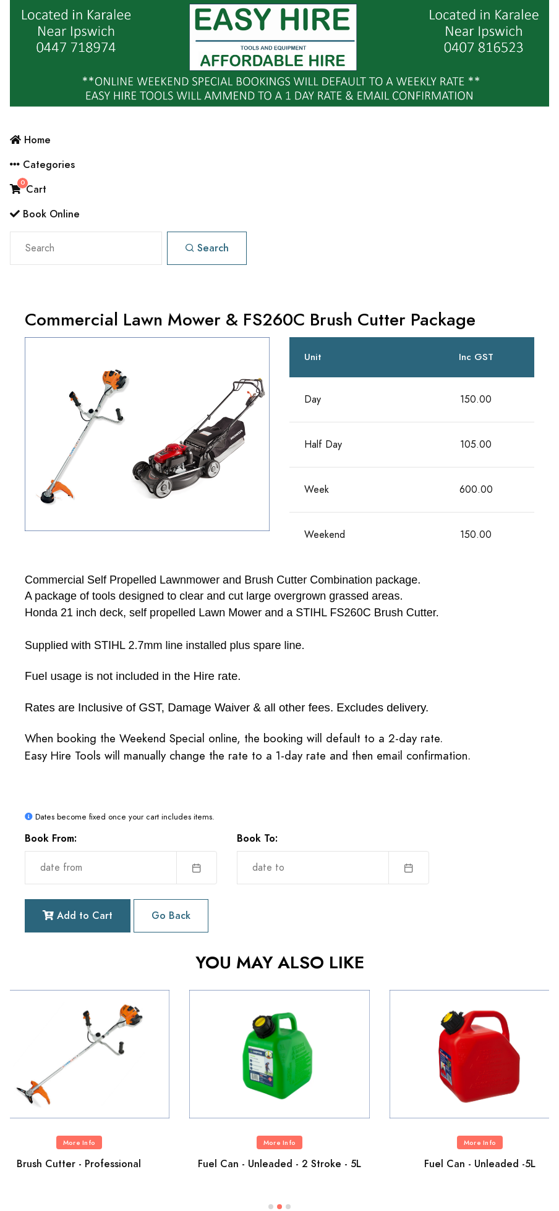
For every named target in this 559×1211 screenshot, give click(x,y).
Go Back (170, 915)
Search (207, 248)
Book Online (45, 214)
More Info (79, 1142)
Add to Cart (78, 915)
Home (30, 140)
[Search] (86, 248)
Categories (42, 164)
